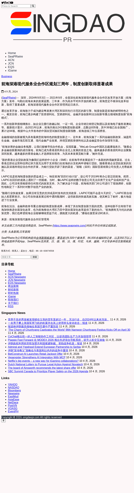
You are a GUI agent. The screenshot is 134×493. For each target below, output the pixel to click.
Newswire (13, 393)
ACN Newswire (17, 277)
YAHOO (12, 384)
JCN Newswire (16, 280)
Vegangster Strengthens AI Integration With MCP (37, 357)
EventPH (13, 411)
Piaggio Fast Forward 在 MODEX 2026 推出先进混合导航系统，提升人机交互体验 (56, 340)
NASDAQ (13, 387)
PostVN (12, 405)
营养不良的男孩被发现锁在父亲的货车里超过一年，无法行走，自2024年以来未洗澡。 (58, 319)
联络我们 (13, 299)
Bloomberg (14, 390)
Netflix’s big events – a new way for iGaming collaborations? (43, 361)
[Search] (33, 6)
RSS (10, 306)
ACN (11, 60)
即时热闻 (13, 293)
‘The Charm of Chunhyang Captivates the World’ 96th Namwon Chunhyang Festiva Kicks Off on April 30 (69, 330)
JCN (11, 63)
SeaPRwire (15, 56)
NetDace (13, 402)
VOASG (12, 408)
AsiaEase (13, 399)
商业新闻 (13, 286)
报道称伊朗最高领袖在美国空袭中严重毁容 (33, 326)
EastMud (13, 396)
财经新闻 (13, 289)
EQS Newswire (17, 283)
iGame (12, 70)
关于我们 (13, 303)
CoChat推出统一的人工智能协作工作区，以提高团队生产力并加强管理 (49, 336)
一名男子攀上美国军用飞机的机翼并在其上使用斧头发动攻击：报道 (48, 323)
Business (6, 76)
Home (12, 53)
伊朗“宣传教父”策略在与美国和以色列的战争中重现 (38, 350)
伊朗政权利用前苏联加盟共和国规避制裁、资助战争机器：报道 (45, 343)
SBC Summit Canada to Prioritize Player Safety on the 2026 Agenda (48, 371)
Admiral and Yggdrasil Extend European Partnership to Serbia (44, 347)
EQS (11, 67)
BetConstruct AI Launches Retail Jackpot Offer (35, 354)
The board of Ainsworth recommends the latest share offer (42, 368)
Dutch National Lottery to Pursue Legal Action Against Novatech (45, 364)
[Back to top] (3, 421)
